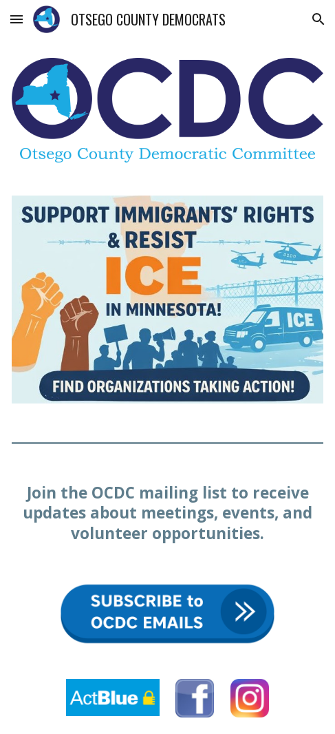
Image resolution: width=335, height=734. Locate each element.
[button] (16, 19)
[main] (167, 513)
